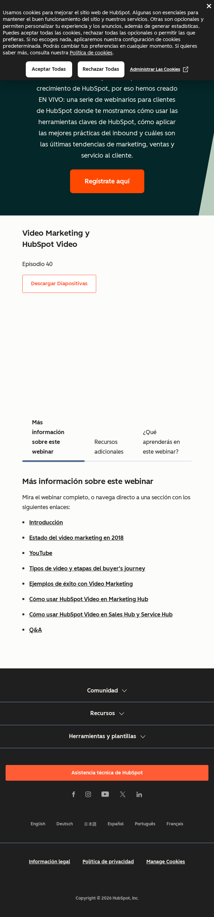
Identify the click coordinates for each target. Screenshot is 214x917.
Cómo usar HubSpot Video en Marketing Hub (88, 599)
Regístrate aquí (107, 181)
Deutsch (64, 823)
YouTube (40, 553)
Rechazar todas (101, 69)
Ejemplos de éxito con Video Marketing (81, 584)
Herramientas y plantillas (107, 736)
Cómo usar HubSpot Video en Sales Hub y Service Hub (101, 614)
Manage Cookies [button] (165, 862)
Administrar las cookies (159, 69)
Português (145, 823)
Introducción (46, 522)
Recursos (107, 713)
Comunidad (107, 690)
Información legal (49, 862)
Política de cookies (91, 53)
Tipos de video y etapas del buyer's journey (87, 568)
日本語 (90, 824)
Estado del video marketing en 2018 (76, 538)
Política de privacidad (108, 862)
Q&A (35, 630)
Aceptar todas (49, 69)
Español (116, 823)
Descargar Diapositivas (59, 283)
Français (175, 823)
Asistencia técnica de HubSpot (107, 773)
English (38, 823)
